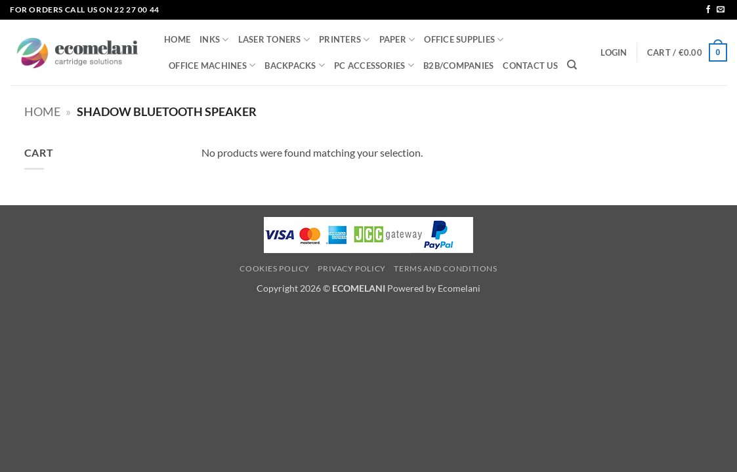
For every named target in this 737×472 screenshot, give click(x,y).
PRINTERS (344, 39)
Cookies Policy (275, 268)
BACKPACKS (294, 65)
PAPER (397, 39)
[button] (613, 52)
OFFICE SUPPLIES (463, 39)
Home (42, 111)
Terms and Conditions (445, 268)
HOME (177, 39)
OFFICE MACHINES (212, 65)
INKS (214, 39)
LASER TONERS (274, 39)
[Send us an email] (721, 9)
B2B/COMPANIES (458, 65)
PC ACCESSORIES (374, 65)
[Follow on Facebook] (708, 9)
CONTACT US (530, 65)
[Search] (572, 64)
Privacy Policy (352, 268)
